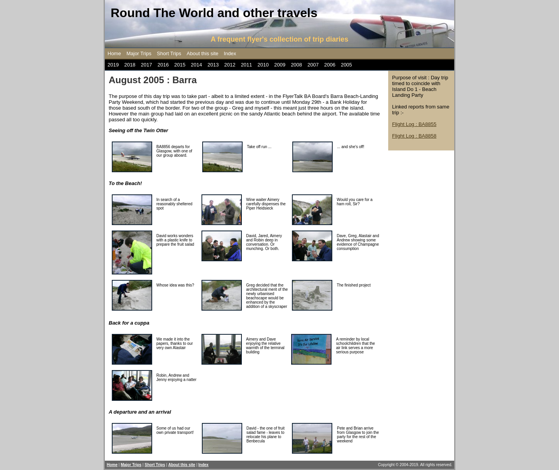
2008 (296, 65)
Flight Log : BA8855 (414, 124)
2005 (346, 65)
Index (230, 53)
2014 (196, 65)
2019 (113, 65)
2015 (180, 65)
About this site (203, 53)
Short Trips (169, 53)
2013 (213, 65)
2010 (263, 65)
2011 (246, 65)
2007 (313, 65)
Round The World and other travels (214, 13)
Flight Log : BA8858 (414, 136)
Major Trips (139, 53)
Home (114, 53)
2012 (229, 65)
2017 (146, 65)
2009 (279, 65)
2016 (163, 65)
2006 (329, 65)
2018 (129, 65)
